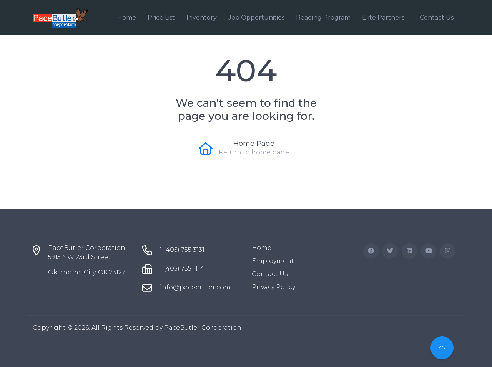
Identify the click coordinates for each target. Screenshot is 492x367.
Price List (161, 17)
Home (126, 17)
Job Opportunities (256, 17)
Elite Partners (383, 17)
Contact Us (437, 17)
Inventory (201, 17)
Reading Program (323, 17)
